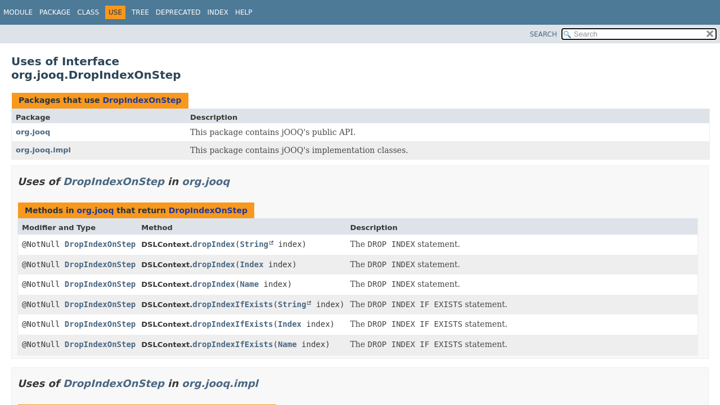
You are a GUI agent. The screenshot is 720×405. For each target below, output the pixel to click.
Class (88, 12)
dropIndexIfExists (232, 304)
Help (244, 12)
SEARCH (543, 34)
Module (18, 12)
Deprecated (178, 12)
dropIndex (213, 244)
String (254, 244)
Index (218, 12)
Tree (140, 12)
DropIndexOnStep (141, 100)
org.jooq (33, 132)
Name (249, 284)
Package (54, 12)
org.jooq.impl (43, 150)
